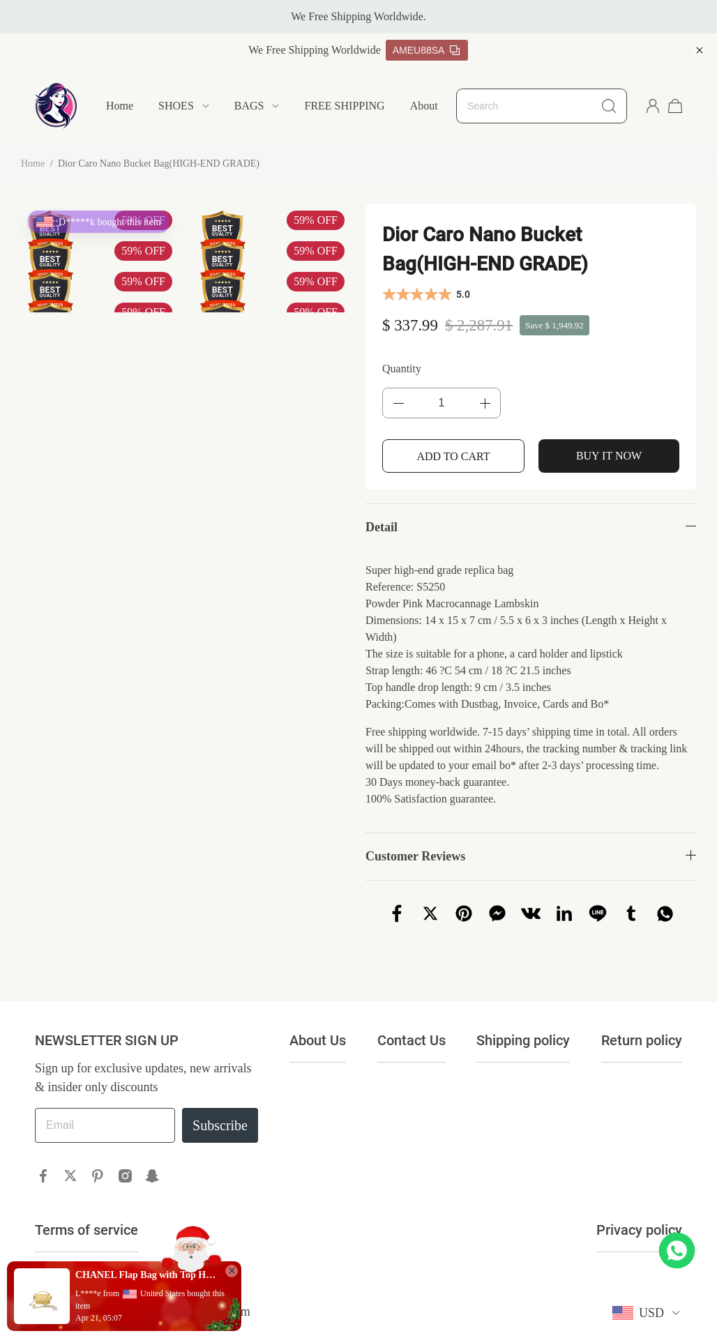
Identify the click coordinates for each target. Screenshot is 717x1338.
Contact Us (411, 1040)
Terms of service (86, 1230)
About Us (431, 106)
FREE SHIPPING (344, 106)
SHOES (176, 106)
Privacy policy (639, 1230)
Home (119, 106)
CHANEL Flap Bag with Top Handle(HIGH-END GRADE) (146, 1275)
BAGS (249, 106)
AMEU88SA (426, 50)
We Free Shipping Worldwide (314, 50)
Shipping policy (523, 1040)
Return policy (641, 1040)
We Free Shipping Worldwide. (358, 16)
